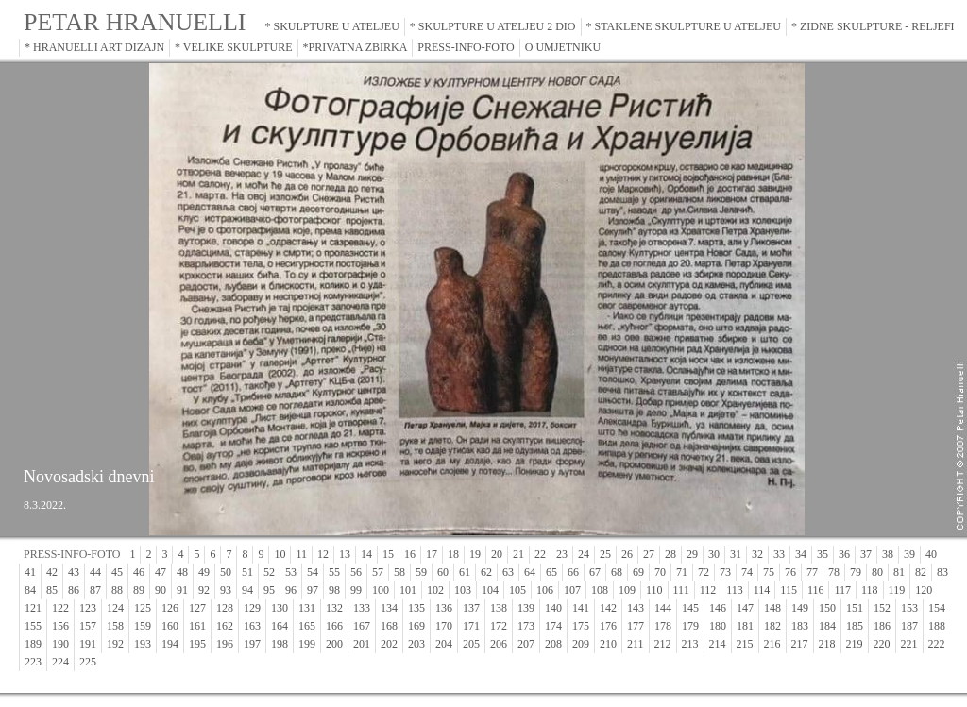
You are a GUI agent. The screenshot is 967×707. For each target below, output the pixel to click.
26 (627, 554)
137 (471, 607)
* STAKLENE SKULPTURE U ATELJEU (683, 26)
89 (138, 590)
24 (583, 554)
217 (799, 643)
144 (662, 607)
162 (224, 625)
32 (757, 554)
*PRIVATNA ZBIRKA (355, 47)
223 (33, 661)
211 (635, 643)
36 (844, 554)
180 (717, 625)
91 (182, 590)
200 (334, 643)
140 (553, 607)
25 (605, 554)
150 (827, 607)
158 (115, 625)
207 (525, 643)
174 (553, 625)
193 (142, 643)
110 (654, 590)
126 (169, 607)
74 (747, 572)
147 (745, 607)
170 (443, 625)
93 (225, 590)
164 (279, 625)
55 (334, 572)
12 (323, 554)
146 (717, 607)
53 (291, 572)
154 (936, 607)
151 (854, 607)
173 (525, 625)
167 (361, 625)
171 (471, 625)
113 (734, 590)
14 (366, 554)
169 (416, 625)
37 (866, 554)
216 (772, 643)
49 (204, 572)
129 (252, 607)
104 (490, 590)
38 (887, 554)
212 (662, 643)
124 (115, 607)
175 (580, 625)
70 (660, 572)
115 (788, 590)
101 (407, 590)
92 (204, 590)
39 (909, 554)
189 (33, 643)
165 (306, 625)
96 (291, 590)
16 (410, 554)
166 (334, 625)
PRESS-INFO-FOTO (465, 47)
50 (225, 572)
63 (508, 572)
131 (306, 607)
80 (877, 572)
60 (443, 572)
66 (573, 572)
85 (52, 590)
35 (822, 554)
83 (942, 572)
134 (389, 607)
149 (799, 607)
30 (714, 554)
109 (627, 590)
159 (142, 625)
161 (197, 625)
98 (334, 590)
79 (855, 572)
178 (662, 625)
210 (608, 643)
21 (518, 554)
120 (923, 590)
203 (416, 643)
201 (361, 643)
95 (269, 590)
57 (377, 572)
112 (708, 590)
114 (762, 590)
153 (909, 607)
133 (361, 607)
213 (690, 643)
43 (73, 572)
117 (842, 590)
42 (52, 572)
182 (772, 625)
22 (540, 554)
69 (638, 572)
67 (595, 572)
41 (30, 572)
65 (551, 572)
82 (920, 572)
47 (160, 572)
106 (544, 590)
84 (30, 590)
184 (827, 625)
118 (869, 590)
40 (931, 554)
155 (33, 625)
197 (252, 643)
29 (692, 554)
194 (169, 643)
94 (247, 590)
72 (703, 572)
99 (356, 590)
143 (635, 607)
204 (443, 643)
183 (799, 625)
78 (834, 572)
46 (138, 572)
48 (182, 572)
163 (252, 625)
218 (827, 643)
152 (882, 607)
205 (471, 643)
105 (517, 590)
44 (95, 572)
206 (498, 643)
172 (498, 625)
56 (356, 572)
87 (95, 590)
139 (525, 607)
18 (453, 554)
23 (562, 554)
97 (312, 590)
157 (87, 625)
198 (279, 643)
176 (608, 625)
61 (464, 572)
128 (224, 607)
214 (717, 643)
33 (779, 554)
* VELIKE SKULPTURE (233, 47)
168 (389, 625)
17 (431, 554)
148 (772, 607)
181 (745, 625)
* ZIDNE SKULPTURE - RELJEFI (873, 26)
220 (882, 643)
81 (899, 572)
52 (269, 572)
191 (87, 643)
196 (224, 643)
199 (306, 643)
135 (416, 607)
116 (815, 590)
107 (572, 590)
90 (160, 590)
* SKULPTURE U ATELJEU (332, 26)
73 (725, 572)
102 (435, 590)
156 (60, 625)
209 (580, 643)
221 (909, 643)
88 (117, 590)
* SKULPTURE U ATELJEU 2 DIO (493, 26)
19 (475, 554)
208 (553, 643)
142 (608, 607)
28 (670, 554)
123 (87, 607)
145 (690, 607)
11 (301, 554)
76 (790, 572)
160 (169, 625)
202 (389, 643)
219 (854, 643)
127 (197, 607)
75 (768, 572)
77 (812, 572)
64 (529, 572)
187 (909, 625)
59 (421, 572)
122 (60, 607)
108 (599, 590)
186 (882, 625)
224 (60, 661)
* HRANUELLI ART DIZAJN (94, 47)
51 (247, 572)
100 (380, 590)
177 (635, 625)
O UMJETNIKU (563, 47)
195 (197, 643)
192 (115, 643)
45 (117, 572)
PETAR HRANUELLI (135, 22)
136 (443, 607)
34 (800, 554)
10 (279, 554)
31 (735, 554)
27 (648, 554)
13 (344, 554)
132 (334, 607)
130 (279, 607)
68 (616, 572)
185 (854, 625)
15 (388, 554)
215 (745, 643)
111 (681, 590)
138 (498, 607)
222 (936, 643)
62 (486, 572)
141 (580, 607)
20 (496, 554)
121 (33, 607)
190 (60, 643)
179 (690, 625)
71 (681, 572)
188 (936, 625)
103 (462, 590)
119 (897, 590)
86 (73, 590)
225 (87, 661)
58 (399, 572)
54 (312, 572)
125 (142, 607)
